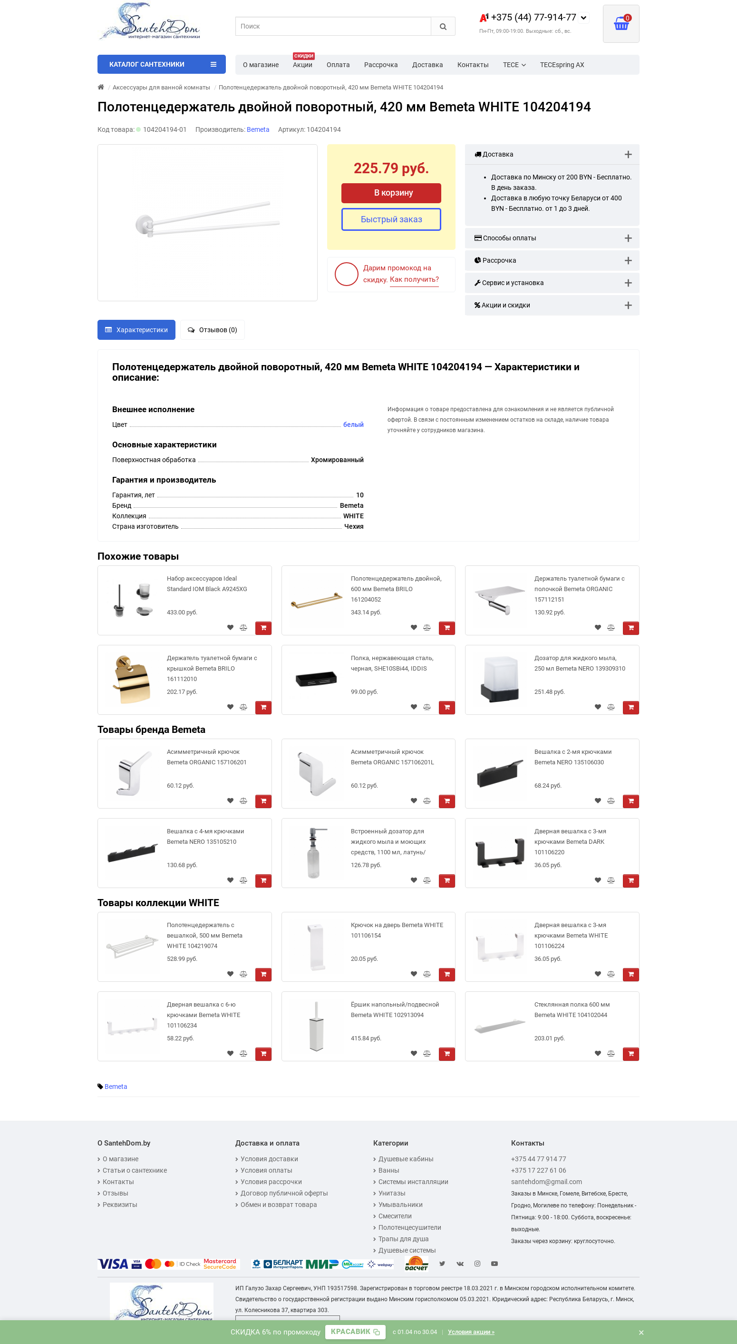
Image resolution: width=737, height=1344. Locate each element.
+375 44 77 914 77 (538, 1159)
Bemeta (116, 1086)
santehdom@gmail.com (546, 1182)
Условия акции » (471, 1331)
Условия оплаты (263, 1170)
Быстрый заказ (391, 219)
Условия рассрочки (268, 1182)
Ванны (386, 1170)
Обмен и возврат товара (276, 1204)
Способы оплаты (505, 238)
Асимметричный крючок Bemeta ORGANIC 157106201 (207, 757)
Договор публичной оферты (281, 1193)
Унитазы (389, 1193)
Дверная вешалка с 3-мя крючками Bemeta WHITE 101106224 (571, 935)
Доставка (427, 65)
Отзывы (112, 1193)
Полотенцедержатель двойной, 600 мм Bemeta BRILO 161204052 (396, 589)
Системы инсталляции (410, 1182)
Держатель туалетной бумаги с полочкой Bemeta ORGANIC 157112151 (579, 589)
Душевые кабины (403, 1159)
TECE (514, 64)
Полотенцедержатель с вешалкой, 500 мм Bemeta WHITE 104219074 (204, 935)
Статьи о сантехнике (132, 1170)
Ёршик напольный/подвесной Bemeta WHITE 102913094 (395, 1009)
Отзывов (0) (212, 330)
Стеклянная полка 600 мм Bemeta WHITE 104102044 (572, 1009)
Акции (304, 62)
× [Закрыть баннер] (641, 1332)
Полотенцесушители (407, 1227)
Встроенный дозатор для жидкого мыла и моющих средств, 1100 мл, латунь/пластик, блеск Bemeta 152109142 (388, 844)
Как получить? (414, 279)
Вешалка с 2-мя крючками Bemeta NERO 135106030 (573, 757)
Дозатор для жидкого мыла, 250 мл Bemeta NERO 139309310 (579, 663)
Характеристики (136, 330)
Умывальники (398, 1204)
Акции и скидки (502, 305)
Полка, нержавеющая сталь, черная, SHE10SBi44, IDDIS (392, 663)
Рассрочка (381, 65)
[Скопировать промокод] (355, 1332)
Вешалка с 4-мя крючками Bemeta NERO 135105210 (205, 836)
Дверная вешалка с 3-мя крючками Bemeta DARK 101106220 (570, 842)
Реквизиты (117, 1204)
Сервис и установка (509, 283)
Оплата (338, 65)
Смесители (392, 1216)
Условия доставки (266, 1159)
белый (353, 424)
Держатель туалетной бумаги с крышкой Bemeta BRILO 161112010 (212, 668)
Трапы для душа (401, 1239)
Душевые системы (404, 1250)
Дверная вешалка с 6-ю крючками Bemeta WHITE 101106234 (203, 1015)
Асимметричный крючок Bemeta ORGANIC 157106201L (392, 757)
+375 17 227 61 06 (538, 1170)
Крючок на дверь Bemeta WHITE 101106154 (397, 930)
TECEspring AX (562, 65)
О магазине (261, 65)
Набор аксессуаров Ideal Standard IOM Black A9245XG (207, 584)
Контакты (473, 65)
